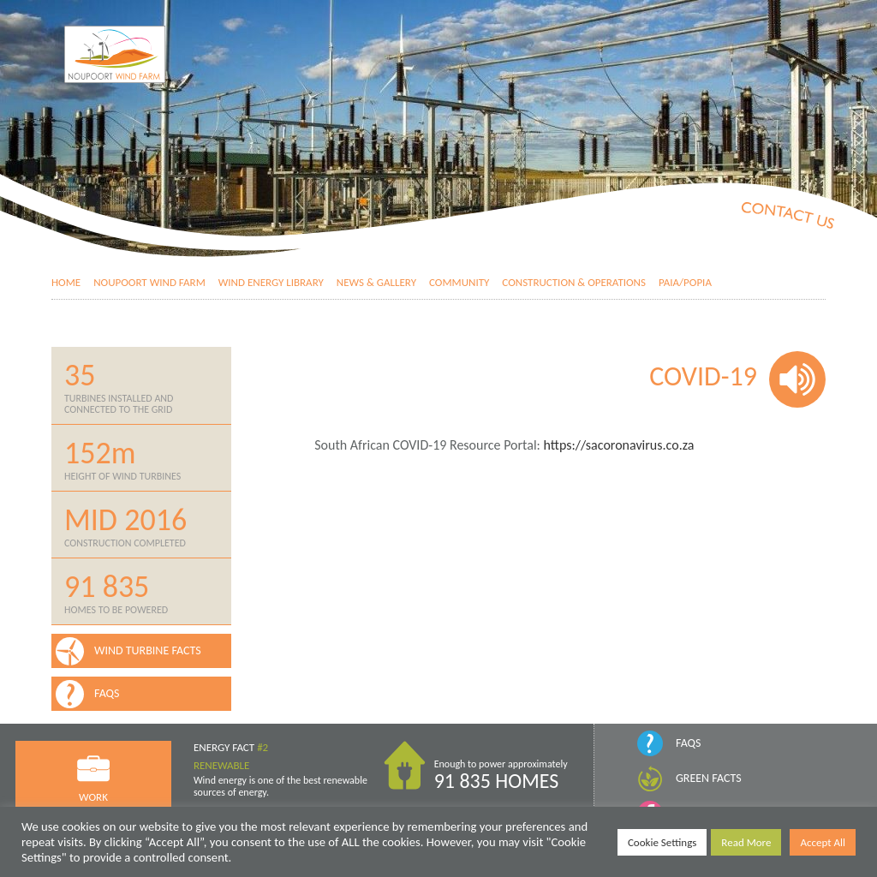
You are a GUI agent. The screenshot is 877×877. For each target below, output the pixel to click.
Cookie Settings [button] (662, 842)
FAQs (688, 743)
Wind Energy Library (271, 282)
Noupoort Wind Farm (149, 282)
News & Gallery (376, 282)
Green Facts (709, 778)
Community (459, 282)
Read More (746, 842)
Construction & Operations (574, 282)
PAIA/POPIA (685, 282)
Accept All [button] (822, 842)
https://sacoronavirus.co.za (617, 445)
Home (66, 282)
